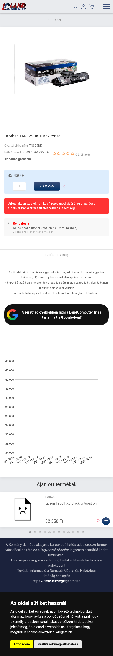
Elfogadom (22, 644)
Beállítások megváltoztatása (58, 644)
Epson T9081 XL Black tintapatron (71, 503)
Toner (57, 20)
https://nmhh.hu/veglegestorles (56, 581)
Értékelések (56, 255)
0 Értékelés (83, 154)
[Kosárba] (106, 521)
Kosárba (47, 186)
